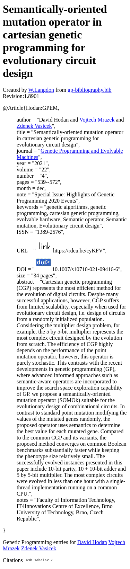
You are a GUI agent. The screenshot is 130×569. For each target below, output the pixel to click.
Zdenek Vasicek (34, 126)
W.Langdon (41, 90)
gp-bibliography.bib (90, 90)
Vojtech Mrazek (96, 120)
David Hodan (92, 542)
